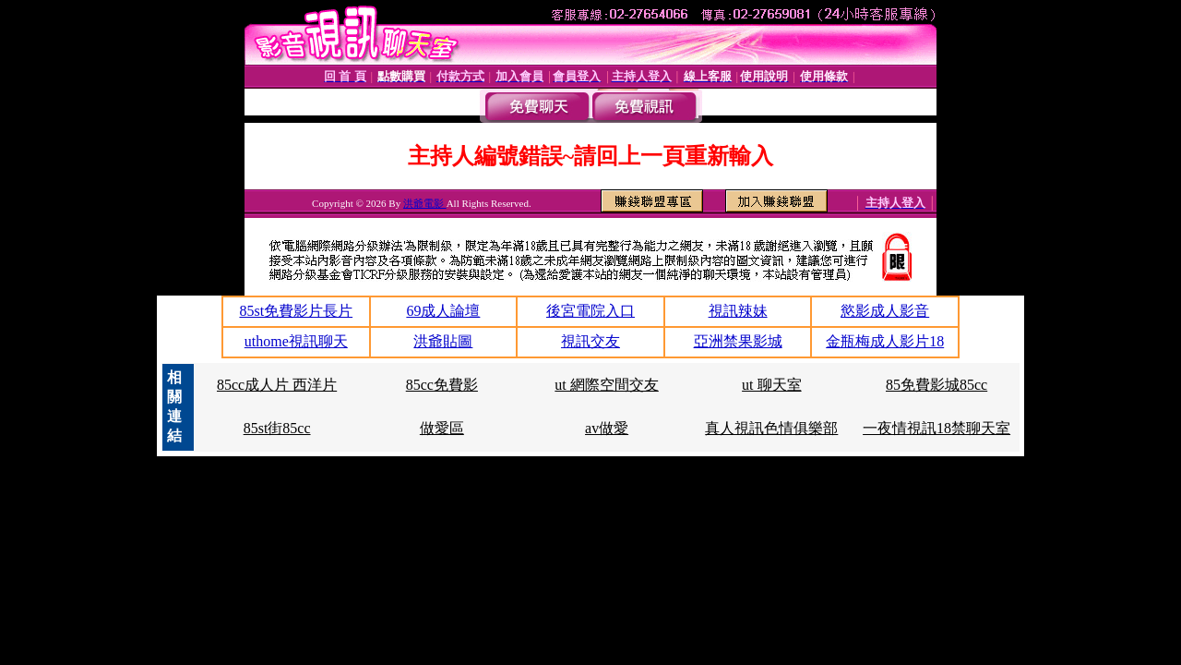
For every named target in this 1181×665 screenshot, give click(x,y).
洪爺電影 (425, 203)
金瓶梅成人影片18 (885, 341)
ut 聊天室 (771, 385)
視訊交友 (590, 341)
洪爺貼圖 (442, 341)
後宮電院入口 (590, 311)
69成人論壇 (443, 311)
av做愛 (606, 428)
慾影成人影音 (885, 311)
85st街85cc (277, 428)
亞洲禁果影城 (738, 341)
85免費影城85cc (936, 385)
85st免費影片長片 (295, 311)
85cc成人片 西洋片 (277, 385)
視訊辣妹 (738, 311)
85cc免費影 (442, 385)
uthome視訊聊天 (296, 341)
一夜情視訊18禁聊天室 (936, 428)
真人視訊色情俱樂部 (771, 428)
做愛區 (442, 428)
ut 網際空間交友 (606, 385)
